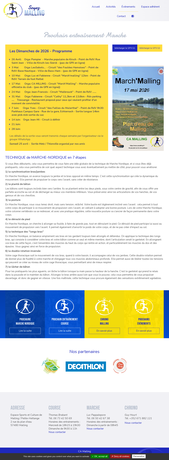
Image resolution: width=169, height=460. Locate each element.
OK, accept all (99, 456)
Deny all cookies (120, 456)
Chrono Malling (104, 318)
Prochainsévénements (144, 318)
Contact (121, 16)
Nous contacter (57, 429)
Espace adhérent (150, 6)
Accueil (96, 6)
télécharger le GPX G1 (124, 48)
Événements (128, 6)
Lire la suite (25, 328)
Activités (111, 6)
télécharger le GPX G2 (149, 48)
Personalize (138, 456)
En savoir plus (104, 328)
